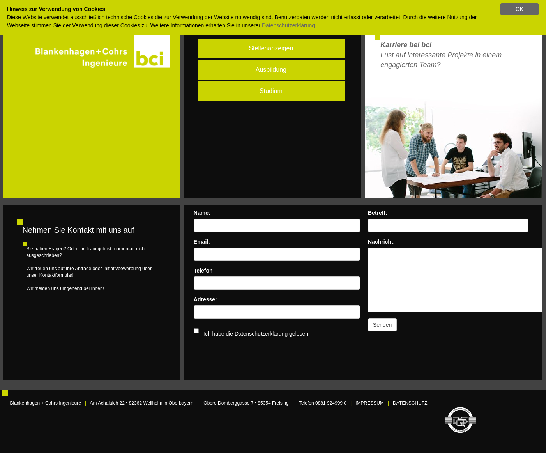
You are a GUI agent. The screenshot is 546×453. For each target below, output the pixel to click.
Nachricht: (381, 242)
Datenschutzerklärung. (289, 25)
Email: (202, 242)
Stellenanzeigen (271, 48)
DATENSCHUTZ (410, 403)
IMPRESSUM (369, 403)
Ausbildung (271, 69)
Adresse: (205, 299)
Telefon (203, 270)
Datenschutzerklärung (261, 334)
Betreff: (377, 213)
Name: (202, 213)
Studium (271, 91)
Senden (382, 325)
